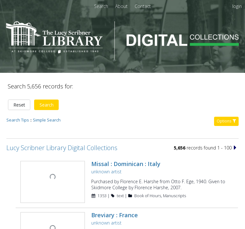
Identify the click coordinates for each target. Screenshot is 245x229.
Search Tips (17, 98)
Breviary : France (114, 192)
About (122, 6)
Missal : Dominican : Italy (125, 142)
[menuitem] (122, 6)
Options (226, 99)
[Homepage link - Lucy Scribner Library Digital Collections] (122, 58)
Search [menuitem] (101, 6)
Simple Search (47, 98)
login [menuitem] (237, 6)
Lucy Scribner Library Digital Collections (61, 125)
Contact (143, 6)
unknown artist (106, 150)
